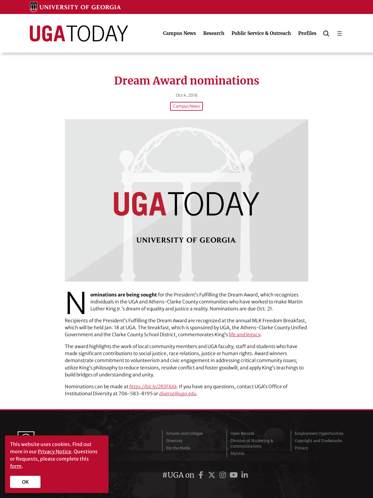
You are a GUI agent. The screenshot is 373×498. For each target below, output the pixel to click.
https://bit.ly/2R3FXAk (153, 386)
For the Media (178, 448)
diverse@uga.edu (177, 393)
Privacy (301, 448)
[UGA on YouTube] (234, 475)
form (16, 466)
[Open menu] (339, 33)
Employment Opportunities (319, 433)
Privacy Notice (54, 451)
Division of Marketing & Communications (252, 443)
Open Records (242, 433)
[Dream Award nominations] (186, 200)
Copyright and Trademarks (318, 440)
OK (25, 482)
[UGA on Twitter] (212, 475)
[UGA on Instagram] (223, 475)
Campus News (186, 106)
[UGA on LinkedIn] (244, 475)
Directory (174, 440)
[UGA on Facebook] (201, 475)
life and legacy (244, 334)
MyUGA (237, 453)
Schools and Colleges (184, 433)
